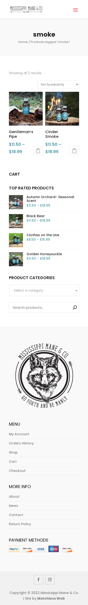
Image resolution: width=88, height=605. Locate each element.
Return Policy (20, 524)
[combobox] (44, 290)
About (14, 496)
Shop (13, 452)
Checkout (17, 470)
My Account (19, 434)
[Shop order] (58, 84)
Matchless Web (51, 598)
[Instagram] (50, 579)
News (13, 505)
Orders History (21, 443)
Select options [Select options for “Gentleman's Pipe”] (38, 150)
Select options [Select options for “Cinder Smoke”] (74, 150)
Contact (16, 515)
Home (23, 42)
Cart (13, 461)
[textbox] (44, 290)
